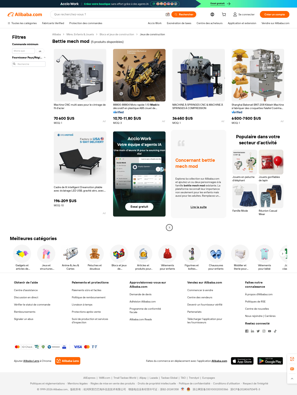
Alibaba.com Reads (141, 319)
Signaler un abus (23, 318)
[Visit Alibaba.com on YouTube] (269, 331)
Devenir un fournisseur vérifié (204, 304)
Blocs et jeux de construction (117, 34)
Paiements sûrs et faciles (86, 290)
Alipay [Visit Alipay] (142, 377)
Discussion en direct (26, 297)
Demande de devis (141, 294)
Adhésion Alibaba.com (143, 301)
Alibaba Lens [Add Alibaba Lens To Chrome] (31, 360)
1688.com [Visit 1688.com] (104, 377)
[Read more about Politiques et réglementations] (47, 383)
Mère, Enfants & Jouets (80, 34)
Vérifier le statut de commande (32, 304)
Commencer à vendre (200, 290)
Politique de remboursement (89, 297)
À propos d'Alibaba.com (259, 294)
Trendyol (194, 377)
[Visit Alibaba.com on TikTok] (275, 331)
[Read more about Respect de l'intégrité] (254, 383)
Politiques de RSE (255, 301)
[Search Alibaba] (108, 14)
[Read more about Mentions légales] (77, 383)
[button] (167, 14)
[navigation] (29, 131)
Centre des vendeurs (199, 297)
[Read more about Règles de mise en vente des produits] (112, 383)
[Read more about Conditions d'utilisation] (225, 383)
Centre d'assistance (26, 290)
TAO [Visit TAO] (183, 377)
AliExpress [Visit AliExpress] (89, 377)
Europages (208, 377)
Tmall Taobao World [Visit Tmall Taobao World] (124, 377)
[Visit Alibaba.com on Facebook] (247, 331)
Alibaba (56, 34)
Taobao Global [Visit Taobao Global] (169, 377)
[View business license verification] (182, 389)
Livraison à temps (82, 304)
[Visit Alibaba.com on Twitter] (258, 331)
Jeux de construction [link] (152, 34)
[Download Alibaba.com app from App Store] (242, 361)
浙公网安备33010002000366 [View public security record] (210, 389)
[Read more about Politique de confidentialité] (193, 383)
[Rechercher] (183, 14)
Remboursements (24, 311)
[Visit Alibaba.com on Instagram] (264, 331)
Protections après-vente (86, 311)
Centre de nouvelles (257, 308)
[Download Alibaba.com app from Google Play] (270, 361)
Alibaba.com (219, 360)
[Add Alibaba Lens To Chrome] (67, 361)
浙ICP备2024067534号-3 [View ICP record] (245, 389)
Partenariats (194, 311)
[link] (292, 359)
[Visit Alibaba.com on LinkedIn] (252, 331)
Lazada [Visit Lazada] (154, 377)
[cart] (224, 14)
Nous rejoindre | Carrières (260, 315)
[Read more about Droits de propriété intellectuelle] (156, 383)
